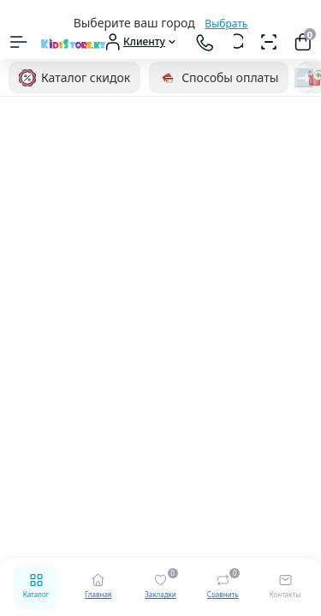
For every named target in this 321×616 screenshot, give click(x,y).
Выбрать (226, 23)
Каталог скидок (74, 77)
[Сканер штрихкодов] (269, 41)
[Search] (238, 41)
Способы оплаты (218, 77)
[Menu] (18, 42)
